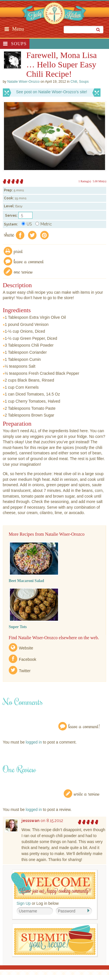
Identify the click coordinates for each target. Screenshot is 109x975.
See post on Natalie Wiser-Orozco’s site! (51, 92)
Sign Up (24, 903)
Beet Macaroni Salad (26, 581)
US (27, 224)
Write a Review (87, 793)
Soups (19, 43)
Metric (43, 224)
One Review (23, 271)
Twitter (25, 670)
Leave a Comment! (84, 726)
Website (26, 648)
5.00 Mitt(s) (99, 181)
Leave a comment (29, 261)
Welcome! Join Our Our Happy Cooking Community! (53, 885)
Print (18, 251)
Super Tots (18, 627)
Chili (73, 82)
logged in (34, 742)
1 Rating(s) (84, 181)
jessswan (30, 820)
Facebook (27, 659)
